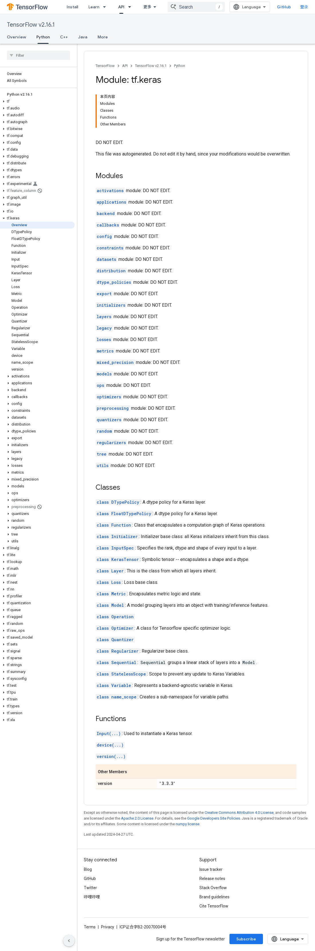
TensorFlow (105, 66)
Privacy (107, 927)
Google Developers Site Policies (213, 818)
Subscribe (246, 939)
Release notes (212, 878)
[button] (37, 101)
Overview (16, 37)
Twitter (90, 887)
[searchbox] (38, 55)
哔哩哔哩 (92, 897)
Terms (90, 927)
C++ (64, 37)
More (103, 37)
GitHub (284, 6)
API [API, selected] (121, 6)
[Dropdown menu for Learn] (106, 7)
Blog (88, 869)
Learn (93, 6)
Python (179, 66)
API (125, 66)
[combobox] (196, 7)
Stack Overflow (213, 887)
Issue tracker (211, 869)
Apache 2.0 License (137, 818)
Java (82, 37)
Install (72, 6)
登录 (304, 7)
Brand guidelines (214, 897)
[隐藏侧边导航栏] (69, 940)
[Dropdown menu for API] (131, 7)
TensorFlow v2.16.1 (31, 24)
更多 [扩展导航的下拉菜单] (147, 6)
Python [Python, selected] (43, 37)
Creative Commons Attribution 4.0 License (239, 812)
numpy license (187, 824)
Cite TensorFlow (213, 906)
